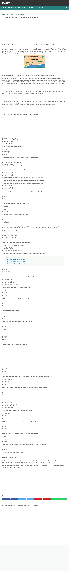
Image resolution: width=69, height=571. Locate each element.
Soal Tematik (22, 5)
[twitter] (18, 527)
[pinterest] (29, 527)
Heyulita (6, 1)
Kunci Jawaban (40, 5)
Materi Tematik (13, 5)
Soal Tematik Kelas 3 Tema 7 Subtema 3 (16, 283)
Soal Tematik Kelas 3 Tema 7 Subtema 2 (16, 285)
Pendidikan (31, 5)
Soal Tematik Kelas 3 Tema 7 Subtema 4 (16, 281)
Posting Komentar (13, 19)
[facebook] (7, 527)
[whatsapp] (39, 527)
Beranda (4, 5)
